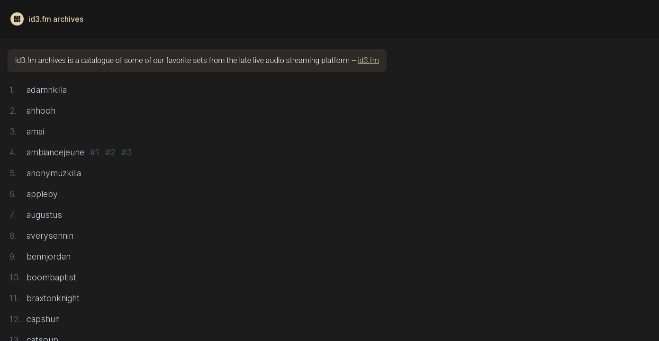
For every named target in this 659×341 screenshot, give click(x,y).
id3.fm (368, 60)
